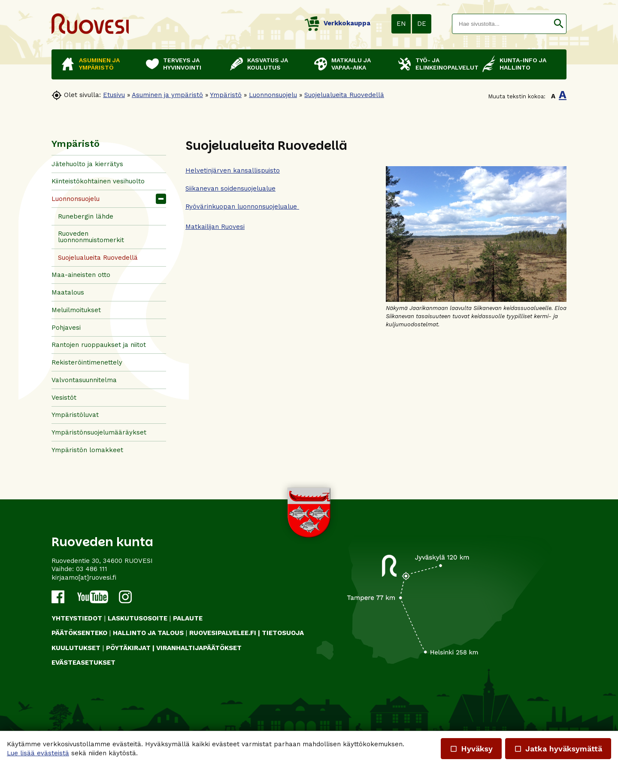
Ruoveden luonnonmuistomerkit (91, 237)
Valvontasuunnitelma (84, 380)
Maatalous (68, 292)
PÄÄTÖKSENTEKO (79, 633)
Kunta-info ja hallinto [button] (523, 64)
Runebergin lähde (85, 216)
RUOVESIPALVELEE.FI (222, 633)
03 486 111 (91, 569)
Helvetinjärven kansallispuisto (232, 170)
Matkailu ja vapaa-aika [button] (351, 64)
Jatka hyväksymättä (558, 748)
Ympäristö (226, 95)
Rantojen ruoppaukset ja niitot (99, 345)
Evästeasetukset (83, 662)
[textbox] (501, 23)
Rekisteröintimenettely (87, 362)
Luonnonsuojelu (273, 95)
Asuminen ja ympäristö (167, 95)
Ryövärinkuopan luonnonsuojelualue (242, 206)
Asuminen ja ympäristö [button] (99, 64)
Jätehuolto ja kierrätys (87, 164)
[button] (558, 23)
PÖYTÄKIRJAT (128, 648)
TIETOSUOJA (283, 633)
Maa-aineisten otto (81, 275)
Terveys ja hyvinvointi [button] (182, 64)
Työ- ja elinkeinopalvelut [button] (444, 64)
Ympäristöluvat (75, 415)
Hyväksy (471, 748)
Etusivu (114, 95)
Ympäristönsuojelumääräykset (99, 432)
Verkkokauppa (337, 23)
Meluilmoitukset (76, 310)
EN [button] (401, 23)
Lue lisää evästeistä (38, 753)
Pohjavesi (66, 327)
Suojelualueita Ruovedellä (344, 95)
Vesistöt (64, 397)
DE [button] (421, 23)
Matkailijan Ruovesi (215, 227)
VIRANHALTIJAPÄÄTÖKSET (199, 648)
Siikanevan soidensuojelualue (230, 188)
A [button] (553, 96)
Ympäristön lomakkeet (87, 450)
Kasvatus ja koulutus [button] (267, 64)
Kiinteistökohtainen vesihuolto (98, 181)
